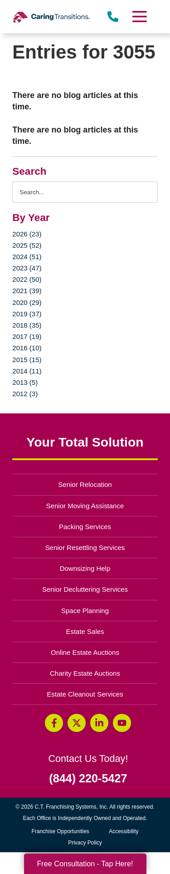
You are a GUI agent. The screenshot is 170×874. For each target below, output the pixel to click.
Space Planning (85, 610)
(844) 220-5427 (88, 778)
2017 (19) (26, 336)
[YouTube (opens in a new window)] (122, 723)
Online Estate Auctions (85, 652)
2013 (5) (25, 382)
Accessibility (123, 831)
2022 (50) (26, 279)
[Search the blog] (84, 192)
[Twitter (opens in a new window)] (77, 723)
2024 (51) (26, 256)
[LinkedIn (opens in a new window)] (99, 723)
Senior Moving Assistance (85, 506)
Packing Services (85, 526)
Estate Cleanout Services (85, 694)
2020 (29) (26, 302)
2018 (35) (26, 325)
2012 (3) (25, 394)
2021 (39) (26, 291)
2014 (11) (26, 371)
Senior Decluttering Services (85, 589)
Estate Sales (85, 631)
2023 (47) (26, 268)
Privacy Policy (85, 843)
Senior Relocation (85, 484)
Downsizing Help (85, 568)
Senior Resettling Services (85, 547)
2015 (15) (26, 359)
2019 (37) (26, 314)
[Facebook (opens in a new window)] (54, 723)
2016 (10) (26, 348)
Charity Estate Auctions (85, 673)
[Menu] (138, 16)
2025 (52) (26, 245)
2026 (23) (26, 234)
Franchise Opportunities (62, 831)
